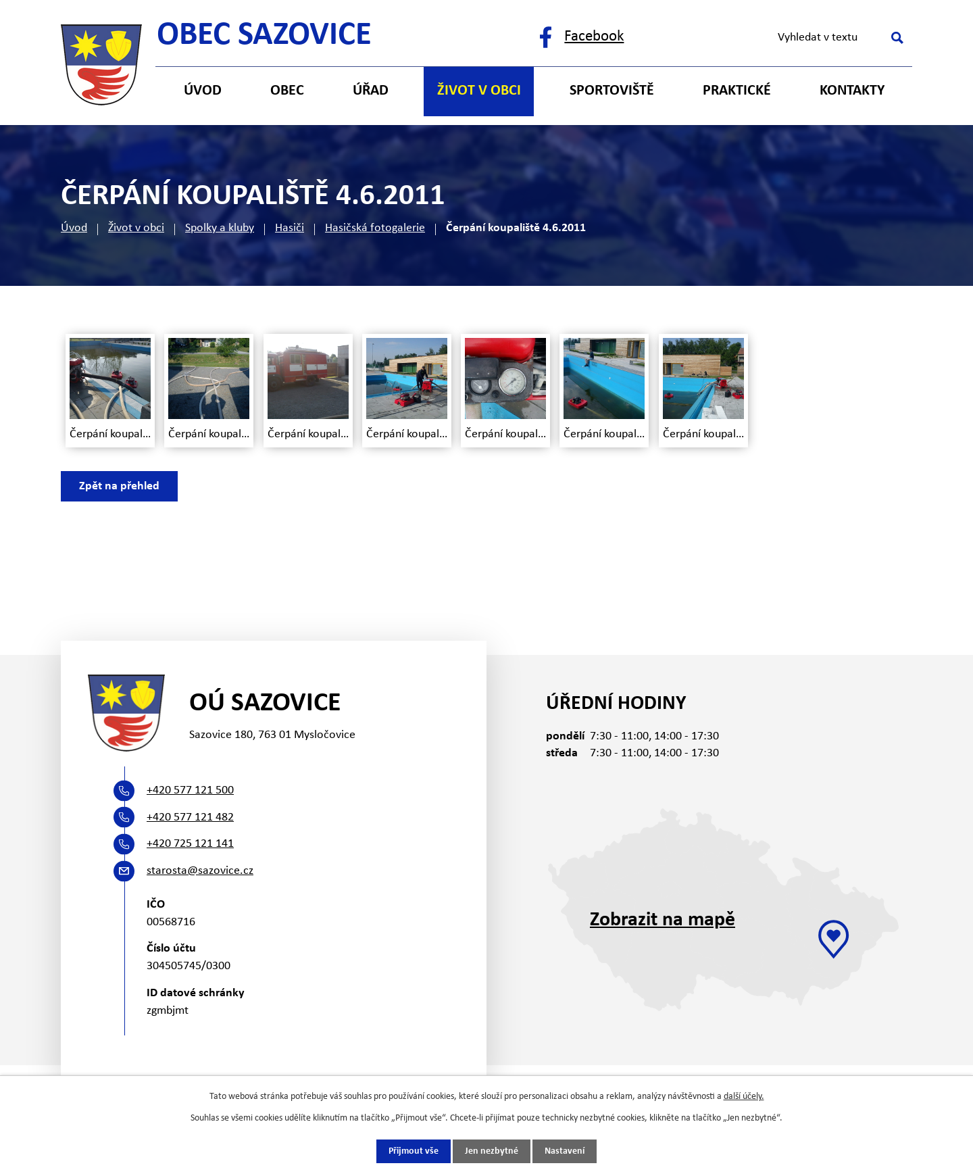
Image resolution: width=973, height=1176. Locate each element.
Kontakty (852, 91)
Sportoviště (612, 91)
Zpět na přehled (119, 486)
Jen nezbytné (491, 1151)
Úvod (74, 228)
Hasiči (289, 228)
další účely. (744, 1097)
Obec (287, 91)
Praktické (737, 91)
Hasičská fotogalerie (375, 228)
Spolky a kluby (219, 228)
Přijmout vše (414, 1151)
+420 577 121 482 (190, 817)
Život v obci (136, 228)
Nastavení (564, 1151)
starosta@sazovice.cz (200, 870)
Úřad (371, 91)
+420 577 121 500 (190, 790)
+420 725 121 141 (190, 843)
